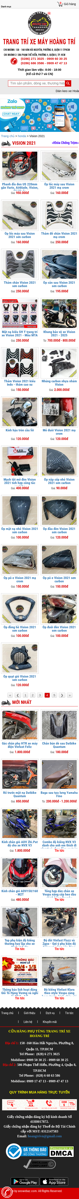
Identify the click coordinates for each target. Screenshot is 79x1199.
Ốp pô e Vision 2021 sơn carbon (59, 579)
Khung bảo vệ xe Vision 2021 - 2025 (59, 333)
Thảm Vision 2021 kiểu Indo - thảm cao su (19, 382)
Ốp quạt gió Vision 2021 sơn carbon (19, 678)
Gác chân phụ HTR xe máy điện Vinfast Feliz (19, 745)
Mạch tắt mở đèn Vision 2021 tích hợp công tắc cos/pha (20, 482)
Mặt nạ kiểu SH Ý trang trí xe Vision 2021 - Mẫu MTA (20, 333)
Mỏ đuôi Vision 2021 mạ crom (59, 432)
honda (22, 136)
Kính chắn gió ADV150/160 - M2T (19, 892)
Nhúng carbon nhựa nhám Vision (59, 382)
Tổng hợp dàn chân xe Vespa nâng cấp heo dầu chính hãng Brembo (59, 894)
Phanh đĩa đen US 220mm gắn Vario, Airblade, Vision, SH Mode (19, 187)
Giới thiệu (29, 1013)
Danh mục (6, 6)
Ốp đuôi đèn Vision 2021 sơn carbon (59, 628)
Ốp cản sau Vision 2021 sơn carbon (59, 284)
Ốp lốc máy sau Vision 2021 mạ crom (59, 186)
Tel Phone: (27, 1054)
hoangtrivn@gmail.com (45, 1136)
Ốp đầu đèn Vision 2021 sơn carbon (59, 530)
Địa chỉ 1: (12, 1043)
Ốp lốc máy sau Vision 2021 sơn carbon (20, 235)
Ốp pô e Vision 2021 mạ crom (20, 579)
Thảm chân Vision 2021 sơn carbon (20, 284)
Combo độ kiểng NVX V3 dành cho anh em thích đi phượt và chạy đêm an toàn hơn (59, 847)
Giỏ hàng (70, 4)
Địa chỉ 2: (9, 1065)
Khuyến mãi (50, 1022)
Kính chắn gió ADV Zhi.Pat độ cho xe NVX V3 (20, 843)
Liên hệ (28, 1022)
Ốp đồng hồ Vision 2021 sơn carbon (20, 628)
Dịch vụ (50, 1013)
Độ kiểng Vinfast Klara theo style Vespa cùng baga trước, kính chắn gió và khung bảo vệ (59, 995)
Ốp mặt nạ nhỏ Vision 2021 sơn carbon (19, 530)
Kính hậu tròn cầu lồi (20, 430)
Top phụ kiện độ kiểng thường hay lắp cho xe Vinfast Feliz (20, 943)
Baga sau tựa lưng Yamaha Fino (59, 794)
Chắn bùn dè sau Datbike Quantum (59, 745)
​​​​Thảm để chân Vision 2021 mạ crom (59, 235)
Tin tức (69, 1013)
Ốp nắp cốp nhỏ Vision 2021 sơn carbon (59, 481)
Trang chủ (8, 136)
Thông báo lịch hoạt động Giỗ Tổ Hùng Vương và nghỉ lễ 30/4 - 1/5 (19, 993)
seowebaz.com (27, 1191)
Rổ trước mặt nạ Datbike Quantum (19, 794)
